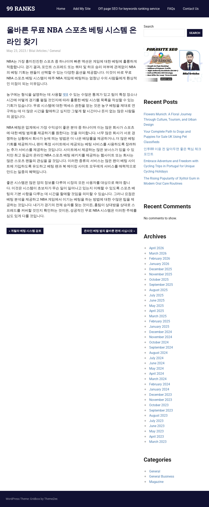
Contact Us (191, 9)
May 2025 (156, 306)
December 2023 (160, 395)
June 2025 (157, 300)
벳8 (65, 94)
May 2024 (156, 368)
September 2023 (161, 410)
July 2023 (156, 421)
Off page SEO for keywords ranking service (129, 9)
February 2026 (159, 258)
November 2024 (160, 337)
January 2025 (159, 327)
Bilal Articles (38, 51)
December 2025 (160, 269)
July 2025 (156, 295)
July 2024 (156, 358)
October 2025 (159, 280)
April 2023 (156, 437)
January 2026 (159, 264)
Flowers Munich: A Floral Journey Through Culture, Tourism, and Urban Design (170, 119)
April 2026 (156, 248)
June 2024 (157, 363)
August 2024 (158, 353)
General (55, 51)
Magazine (156, 482)
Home (61, 9)
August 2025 (158, 290)
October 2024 (159, 342)
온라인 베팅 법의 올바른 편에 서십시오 (108, 231)
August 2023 (158, 415)
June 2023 (157, 426)
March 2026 (158, 253)
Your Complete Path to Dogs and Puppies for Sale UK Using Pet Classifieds (167, 137)
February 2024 (159, 384)
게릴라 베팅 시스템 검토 (26, 231)
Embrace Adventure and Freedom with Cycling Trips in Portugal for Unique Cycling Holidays (171, 166)
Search (149, 26)
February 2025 (159, 321)
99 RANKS (21, 8)
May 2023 (156, 431)
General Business (161, 476)
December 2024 (160, 332)
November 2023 (160, 400)
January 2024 (159, 389)
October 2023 (159, 405)
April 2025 (156, 311)
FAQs (171, 9)
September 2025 (161, 285)
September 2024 (161, 347)
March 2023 (158, 442)
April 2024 (156, 374)
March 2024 (158, 379)
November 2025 (160, 274)
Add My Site (81, 9)
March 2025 (158, 316)
